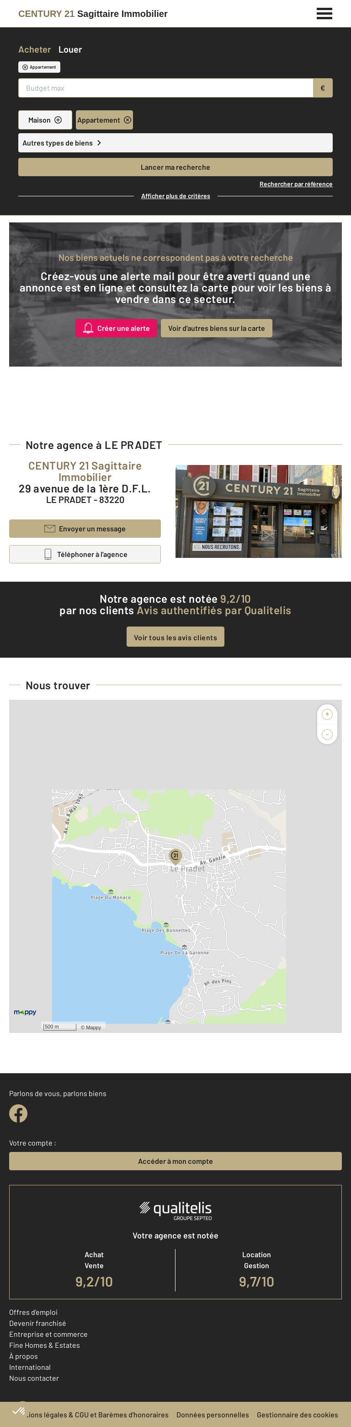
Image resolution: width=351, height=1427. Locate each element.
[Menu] (325, 12)
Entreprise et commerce (48, 1334)
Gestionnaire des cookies (297, 1414)
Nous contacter (34, 1377)
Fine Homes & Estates (44, 1345)
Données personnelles (212, 1414)
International (30, 1366)
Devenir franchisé (37, 1323)
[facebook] (18, 1113)
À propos (23, 1355)
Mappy (93, 1027)
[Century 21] (93, 13)
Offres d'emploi (33, 1312)
